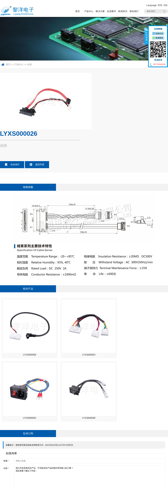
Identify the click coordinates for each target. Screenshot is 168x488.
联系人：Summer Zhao (13, 459)
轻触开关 (84, 448)
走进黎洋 (111, 11)
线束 (29, 64)
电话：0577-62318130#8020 (15, 454)
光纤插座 (107, 464)
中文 (160, 5)
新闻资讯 (122, 11)
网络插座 (107, 459)
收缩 (146, 36)
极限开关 (107, 448)
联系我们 (134, 11)
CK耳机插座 (85, 464)
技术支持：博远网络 (158, 484)
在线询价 (99, 107)
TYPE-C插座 (62, 459)
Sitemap (44, 484)
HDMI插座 (84, 459)
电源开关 (107, 454)
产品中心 (88, 11)
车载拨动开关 (62, 470)
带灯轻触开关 (62, 448)
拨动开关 (84, 454)
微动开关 (60, 454)
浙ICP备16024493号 (138, 484)
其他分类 (107, 470)
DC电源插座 (131, 459)
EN (165, 5)
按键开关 (130, 448)
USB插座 (130, 454)
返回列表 (124, 107)
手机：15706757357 (11, 465)
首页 (77, 11)
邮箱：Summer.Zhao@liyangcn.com (19, 470)
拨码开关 (84, 470)
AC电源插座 (62, 464)
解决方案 (100, 11)
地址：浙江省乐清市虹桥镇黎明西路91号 (21, 449)
